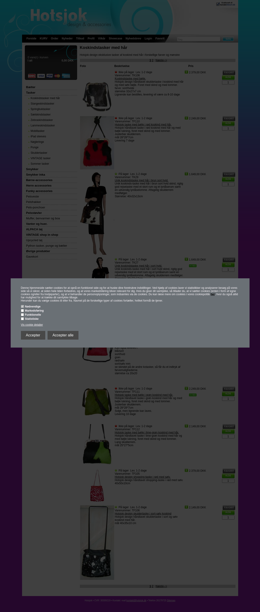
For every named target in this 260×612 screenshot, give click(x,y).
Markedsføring (34, 310)
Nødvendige (33, 306)
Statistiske (32, 318)
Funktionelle (33, 314)
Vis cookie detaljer (32, 324)
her (213, 294)
